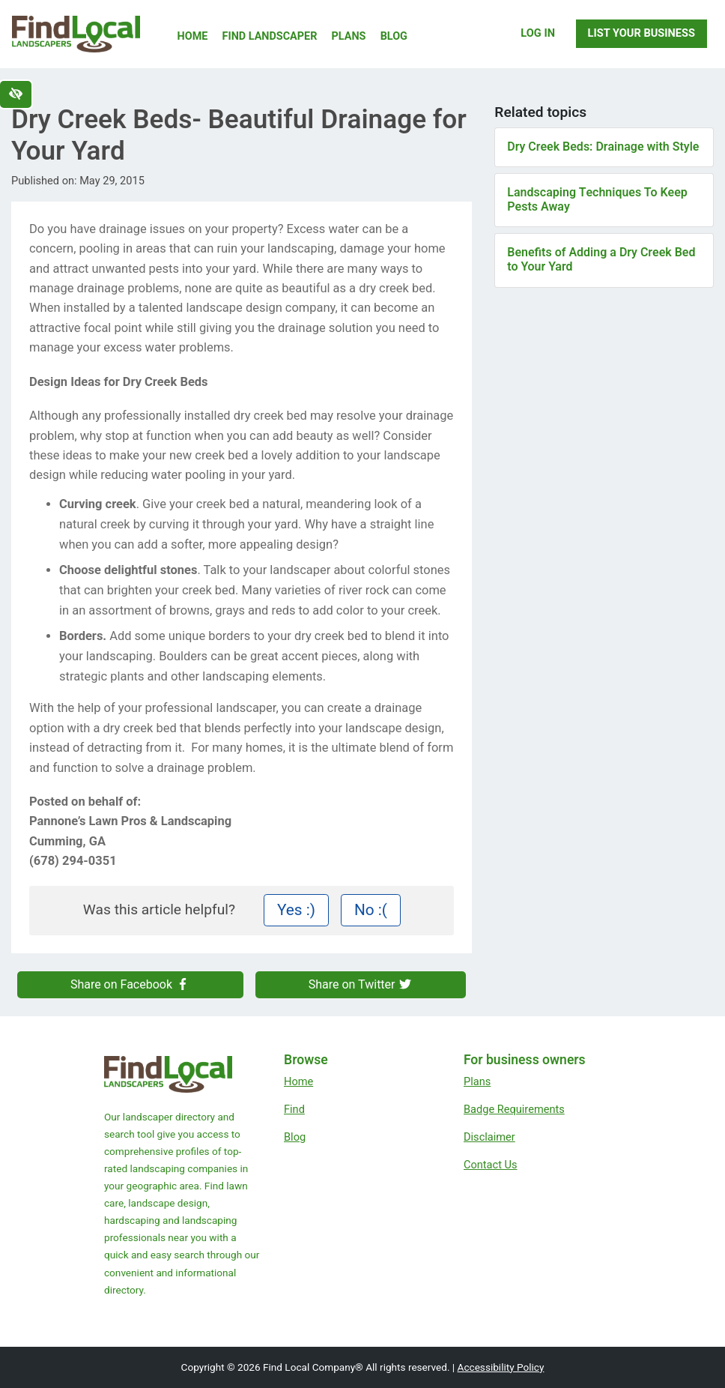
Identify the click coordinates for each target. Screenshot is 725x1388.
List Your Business (641, 33)
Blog (393, 36)
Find (294, 1109)
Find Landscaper (270, 36)
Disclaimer (489, 1137)
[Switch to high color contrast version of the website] (15, 94)
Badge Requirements (514, 1109)
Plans (349, 36)
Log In (538, 33)
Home (193, 36)
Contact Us (491, 1164)
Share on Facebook (130, 984)
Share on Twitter (361, 984)
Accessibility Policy (501, 1367)
